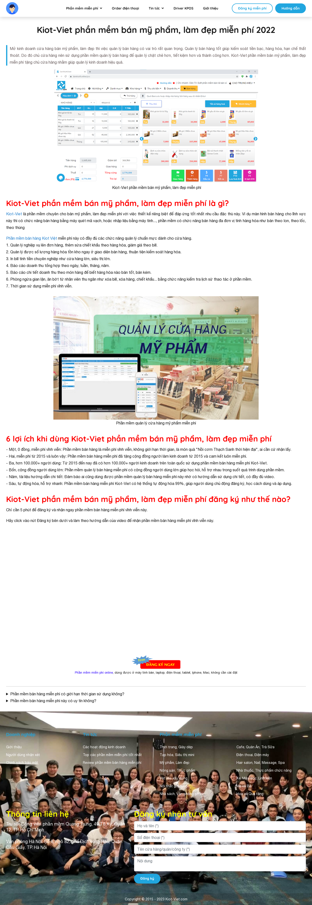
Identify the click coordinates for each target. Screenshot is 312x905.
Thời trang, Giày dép (176, 747)
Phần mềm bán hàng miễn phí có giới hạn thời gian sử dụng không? (67, 694)
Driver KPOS (183, 8)
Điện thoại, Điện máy (252, 755)
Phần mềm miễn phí (82, 8)
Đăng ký (147, 878)
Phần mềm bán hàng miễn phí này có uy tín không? (53, 700)
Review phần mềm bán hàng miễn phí (112, 763)
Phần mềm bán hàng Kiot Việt (31, 238)
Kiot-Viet (14, 214)
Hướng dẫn (291, 8)
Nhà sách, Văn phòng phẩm (182, 794)
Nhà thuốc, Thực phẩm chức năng (264, 770)
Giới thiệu (210, 8)
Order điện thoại (125, 8)
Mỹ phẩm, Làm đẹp (174, 763)
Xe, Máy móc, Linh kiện (254, 778)
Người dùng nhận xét (23, 755)
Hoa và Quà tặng (249, 794)
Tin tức (154, 8)
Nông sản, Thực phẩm (177, 770)
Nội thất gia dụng (173, 786)
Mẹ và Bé (243, 786)
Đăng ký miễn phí (252, 8)
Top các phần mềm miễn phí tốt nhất (112, 755)
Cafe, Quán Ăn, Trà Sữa (255, 747)
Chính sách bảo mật (22, 763)
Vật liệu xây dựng (173, 778)
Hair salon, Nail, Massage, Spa (260, 763)
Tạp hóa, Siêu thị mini (177, 755)
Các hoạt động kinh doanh (104, 747)
